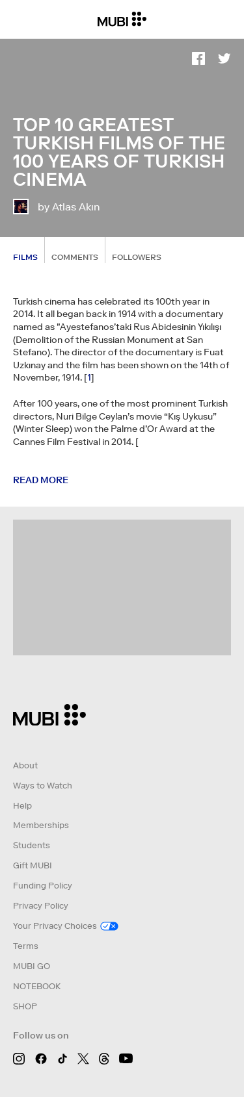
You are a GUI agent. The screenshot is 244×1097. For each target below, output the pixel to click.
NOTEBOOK (37, 986)
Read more (40, 480)
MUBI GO (31, 966)
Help (22, 805)
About (25, 765)
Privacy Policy (40, 905)
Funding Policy (42, 885)
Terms (25, 946)
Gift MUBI (32, 865)
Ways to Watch (42, 785)
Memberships (41, 825)
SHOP (25, 1006)
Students (31, 845)
